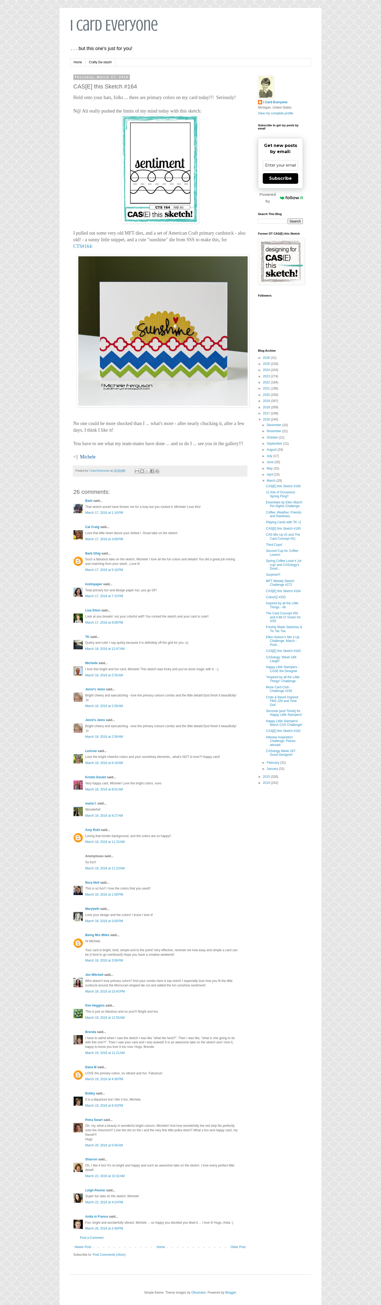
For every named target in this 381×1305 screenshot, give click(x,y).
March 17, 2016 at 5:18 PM (104, 570)
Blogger (230, 1292)
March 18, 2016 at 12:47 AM (105, 649)
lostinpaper (93, 584)
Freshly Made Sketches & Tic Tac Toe (284, 629)
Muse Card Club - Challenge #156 (279, 689)
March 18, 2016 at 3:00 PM (104, 921)
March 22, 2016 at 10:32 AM (105, 1176)
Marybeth (92, 909)
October (273, 437)
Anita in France (96, 1216)
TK (87, 637)
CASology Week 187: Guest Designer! (281, 753)
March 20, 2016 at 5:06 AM (104, 1145)
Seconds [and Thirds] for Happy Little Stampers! (284, 713)
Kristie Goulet (95, 777)
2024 (267, 370)
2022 (267, 382)
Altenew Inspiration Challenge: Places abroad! (281, 741)
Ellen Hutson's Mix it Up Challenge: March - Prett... (282, 641)
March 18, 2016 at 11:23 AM (105, 868)
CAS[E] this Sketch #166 (283, 486)
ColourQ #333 (276, 597)
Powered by (281, 197)
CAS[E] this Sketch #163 (283, 651)
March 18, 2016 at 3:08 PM (104, 960)
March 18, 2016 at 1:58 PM (104, 894)
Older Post (238, 1247)
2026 (267, 358)
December (274, 425)
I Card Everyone (114, 25)
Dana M (91, 1067)
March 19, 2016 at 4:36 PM (104, 1079)
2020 (267, 395)
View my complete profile (275, 113)
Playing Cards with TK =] (283, 522)
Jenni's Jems (95, 689)
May (270, 468)
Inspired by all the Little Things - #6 (282, 605)
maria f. (91, 803)
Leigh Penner (95, 1190)
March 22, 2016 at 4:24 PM (104, 1202)
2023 (267, 376)
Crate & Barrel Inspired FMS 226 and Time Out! (282, 701)
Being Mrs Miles (97, 935)
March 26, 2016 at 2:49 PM (104, 1228)
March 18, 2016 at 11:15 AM (105, 842)
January (273, 769)
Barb (88, 501)
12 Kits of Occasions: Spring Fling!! (281, 494)
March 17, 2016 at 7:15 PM (104, 596)
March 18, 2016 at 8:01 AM (104, 789)
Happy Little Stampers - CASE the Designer (282, 669)
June (270, 462)
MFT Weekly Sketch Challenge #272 (280, 583)
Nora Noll (92, 882)
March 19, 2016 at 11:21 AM (105, 1053)
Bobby (90, 1093)
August (272, 450)
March (271, 480)
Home (78, 62)
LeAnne (91, 751)
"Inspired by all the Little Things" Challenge (283, 679)
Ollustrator (198, 1292)
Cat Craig (92, 527)
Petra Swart (94, 1120)
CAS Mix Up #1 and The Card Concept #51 (283, 536)
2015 (267, 777)
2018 (267, 407)
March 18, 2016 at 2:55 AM (104, 675)
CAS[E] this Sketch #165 (283, 528)
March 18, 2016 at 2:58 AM (104, 706)
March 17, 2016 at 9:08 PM (104, 622)
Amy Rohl (92, 830)
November (274, 431)
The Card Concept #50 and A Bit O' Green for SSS (283, 617)
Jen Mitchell (94, 975)
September (275, 443)
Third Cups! (274, 545)
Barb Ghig (93, 553)
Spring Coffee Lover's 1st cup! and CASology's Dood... (283, 564)
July (270, 456)
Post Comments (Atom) (109, 1255)
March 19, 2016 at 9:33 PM (104, 1105)
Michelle (91, 663)
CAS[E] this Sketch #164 (283, 591)
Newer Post (83, 1247)
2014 (267, 783)
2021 (267, 388)
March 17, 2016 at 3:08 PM (104, 539)
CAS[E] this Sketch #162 (283, 731)
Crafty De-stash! (100, 62)
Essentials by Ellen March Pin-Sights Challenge (284, 504)
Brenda (90, 1032)
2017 (267, 413)
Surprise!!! (273, 574)
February (273, 763)
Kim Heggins (95, 1005)
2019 (267, 401)
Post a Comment (91, 1238)
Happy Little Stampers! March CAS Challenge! (284, 723)
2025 (267, 364)
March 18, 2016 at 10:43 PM (105, 991)
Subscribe (280, 178)
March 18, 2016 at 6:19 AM (104, 763)
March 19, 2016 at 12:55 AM (105, 1018)
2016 (267, 419)
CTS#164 (82, 246)
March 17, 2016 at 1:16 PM (104, 513)
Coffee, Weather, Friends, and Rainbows (284, 514)
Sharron (91, 1159)
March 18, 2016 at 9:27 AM (104, 815)
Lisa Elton (92, 610)
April (270, 474)
